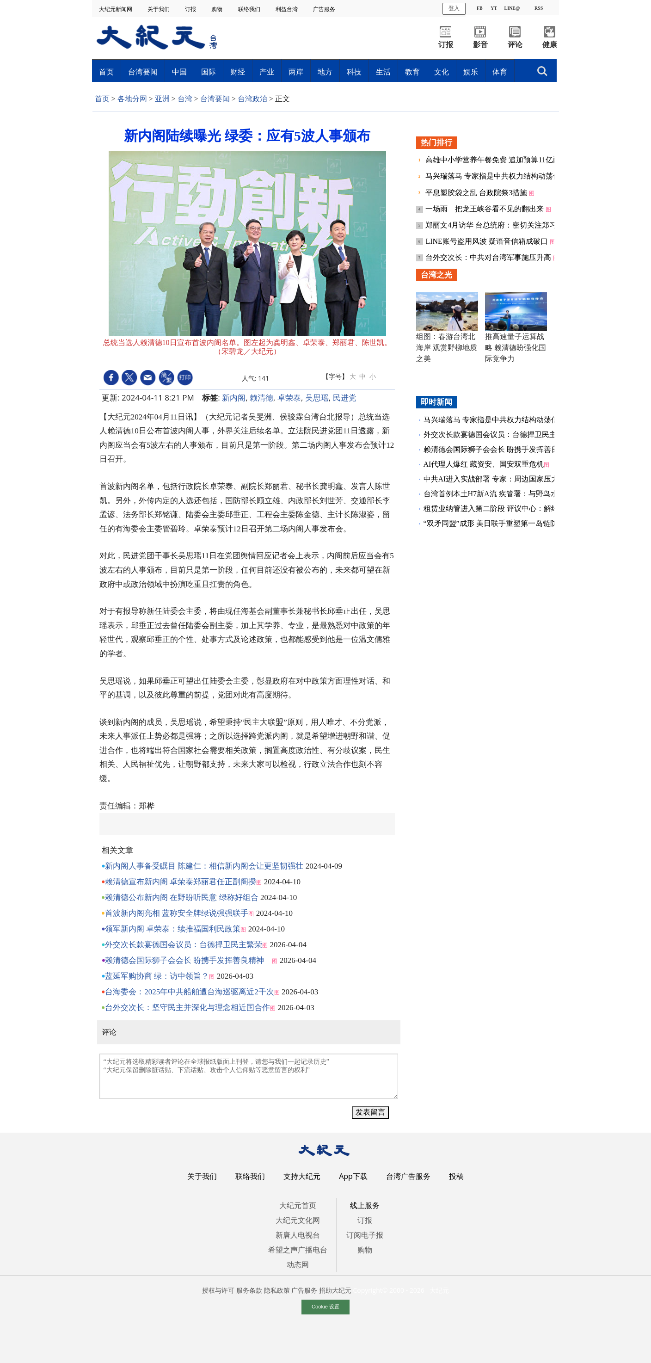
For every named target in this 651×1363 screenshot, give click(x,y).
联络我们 (250, 9)
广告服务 (325, 9)
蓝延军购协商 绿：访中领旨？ (157, 976)
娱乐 (470, 72)
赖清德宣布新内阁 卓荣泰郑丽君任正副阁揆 (180, 881)
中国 (179, 72)
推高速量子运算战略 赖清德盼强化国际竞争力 (515, 348)
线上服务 (365, 1205)
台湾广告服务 (408, 1176)
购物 (217, 9)
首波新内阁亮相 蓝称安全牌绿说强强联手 (176, 913)
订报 (191, 9)
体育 (499, 72)
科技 (354, 72)
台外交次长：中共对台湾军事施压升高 (489, 257)
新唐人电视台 (298, 1235)
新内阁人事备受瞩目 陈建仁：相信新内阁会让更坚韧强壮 (204, 866)
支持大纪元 (301, 1176)
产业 (266, 72)
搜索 (542, 71)
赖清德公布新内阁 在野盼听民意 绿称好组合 (181, 897)
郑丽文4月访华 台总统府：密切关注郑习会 (495, 225)
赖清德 (261, 397)
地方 (325, 72)
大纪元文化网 (298, 1220)
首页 (106, 72)
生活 (383, 72)
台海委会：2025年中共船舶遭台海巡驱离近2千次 (189, 991)
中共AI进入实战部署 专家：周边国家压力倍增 (499, 479)
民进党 (344, 397)
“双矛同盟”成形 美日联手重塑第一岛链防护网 (498, 523)
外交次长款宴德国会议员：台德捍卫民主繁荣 (183, 944)
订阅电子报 (364, 1235)
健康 (549, 45)
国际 (208, 72)
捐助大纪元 (335, 1290)
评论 (515, 45)
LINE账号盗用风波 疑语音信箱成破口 (487, 241)
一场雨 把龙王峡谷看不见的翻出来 (485, 209)
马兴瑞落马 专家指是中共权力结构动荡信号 (497, 176)
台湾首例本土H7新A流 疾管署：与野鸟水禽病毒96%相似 (516, 494)
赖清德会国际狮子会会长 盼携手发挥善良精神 (188, 960)
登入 (454, 8)
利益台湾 (287, 9)
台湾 (185, 99)
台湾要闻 (143, 72)
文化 (441, 72)
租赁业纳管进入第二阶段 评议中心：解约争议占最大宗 (513, 508)
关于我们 (159, 9)
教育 (412, 72)
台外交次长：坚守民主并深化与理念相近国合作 (187, 1007)
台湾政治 (252, 99)
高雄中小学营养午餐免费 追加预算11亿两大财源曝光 (512, 160)
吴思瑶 (317, 397)
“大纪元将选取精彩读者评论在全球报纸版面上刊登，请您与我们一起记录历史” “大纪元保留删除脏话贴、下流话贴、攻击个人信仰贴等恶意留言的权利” (248, 1076)
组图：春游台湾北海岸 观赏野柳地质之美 (446, 348)
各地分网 (132, 99)
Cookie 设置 (325, 1306)
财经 (237, 72)
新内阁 (234, 397)
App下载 (353, 1176)
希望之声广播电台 (297, 1250)
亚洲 (162, 99)
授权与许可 (218, 1290)
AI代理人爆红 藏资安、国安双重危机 (484, 464)
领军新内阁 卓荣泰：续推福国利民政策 (172, 929)
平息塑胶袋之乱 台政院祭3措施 (477, 193)
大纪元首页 (297, 1205)
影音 (480, 45)
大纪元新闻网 (116, 9)
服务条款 (249, 1290)
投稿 (456, 1176)
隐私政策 (277, 1290)
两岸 (296, 72)
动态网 (298, 1264)
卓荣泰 (289, 397)
